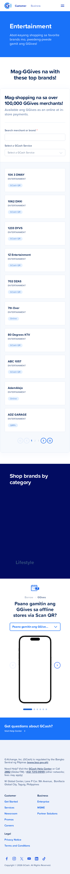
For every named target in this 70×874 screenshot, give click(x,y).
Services (9, 807)
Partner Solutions (47, 813)
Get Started (11, 801)
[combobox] (35, 152)
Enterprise (43, 801)
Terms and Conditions (17, 845)
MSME (41, 807)
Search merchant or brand (21, 130)
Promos (9, 819)
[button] (63, 6)
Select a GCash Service (18, 146)
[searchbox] (35, 152)
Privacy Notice (12, 840)
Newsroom (10, 813)
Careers (9, 825)
